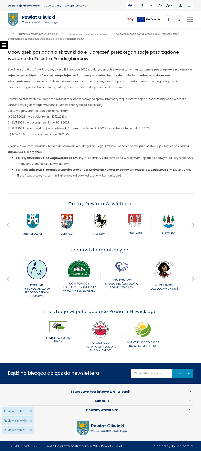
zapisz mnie (183, 373)
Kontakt (102, 401)
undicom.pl (182, 446)
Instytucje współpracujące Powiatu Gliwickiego (100, 311)
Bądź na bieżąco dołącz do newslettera (53, 373)
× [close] (29, 430)
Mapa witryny (52, 5)
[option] (33, 225)
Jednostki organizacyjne (100, 250)
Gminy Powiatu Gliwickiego (100, 204)
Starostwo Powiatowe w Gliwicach (100, 391)
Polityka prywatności (23, 446)
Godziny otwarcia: (102, 410)
